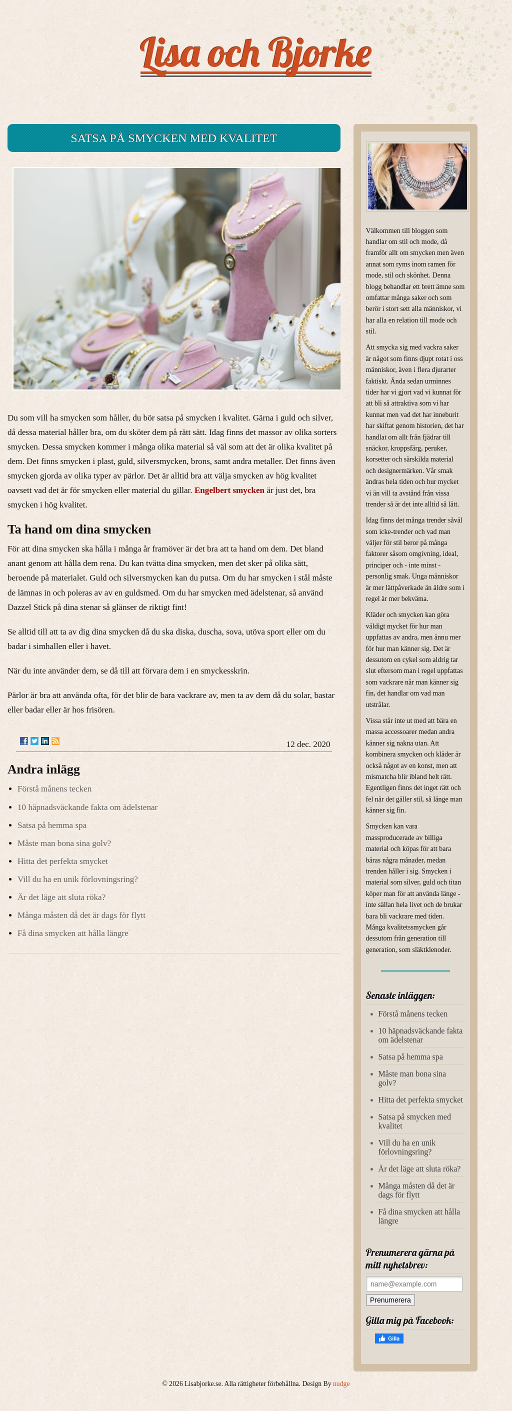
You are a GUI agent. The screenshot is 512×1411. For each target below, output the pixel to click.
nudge (341, 1384)
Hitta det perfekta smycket (63, 861)
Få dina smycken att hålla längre (73, 933)
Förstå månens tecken (55, 789)
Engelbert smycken (229, 490)
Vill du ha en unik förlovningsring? (78, 879)
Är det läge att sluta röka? (62, 897)
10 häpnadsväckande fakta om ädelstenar (88, 807)
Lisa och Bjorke (256, 52)
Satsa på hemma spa (52, 825)
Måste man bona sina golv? (64, 843)
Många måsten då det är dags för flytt (82, 915)
